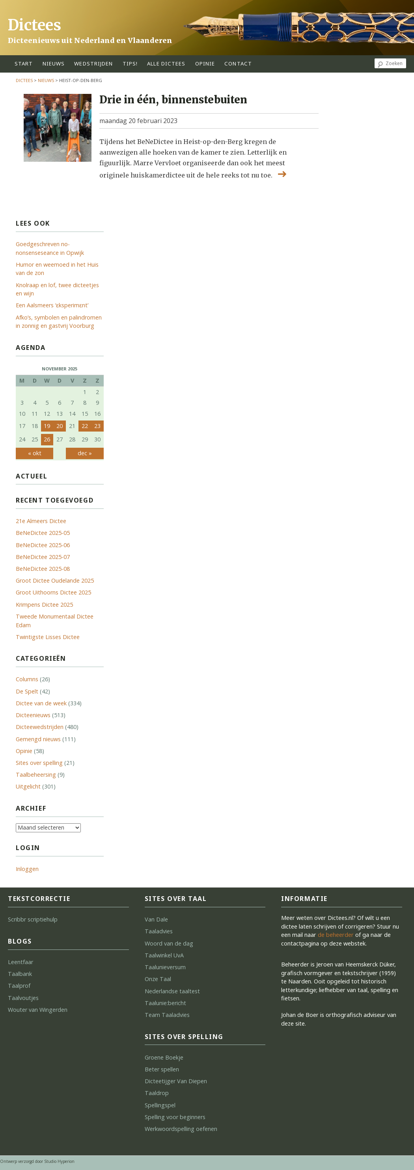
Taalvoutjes (23, 998)
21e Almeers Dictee (41, 521)
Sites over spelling (39, 762)
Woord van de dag (169, 943)
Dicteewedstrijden (39, 727)
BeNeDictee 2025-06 (43, 545)
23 (97, 426)
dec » (85, 453)
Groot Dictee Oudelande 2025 (55, 580)
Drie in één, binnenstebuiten (173, 99)
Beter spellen (162, 1069)
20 (59, 426)
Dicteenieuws (33, 715)
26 (47, 439)
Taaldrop (157, 1093)
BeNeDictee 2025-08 (43, 568)
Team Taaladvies (167, 1015)
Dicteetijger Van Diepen (176, 1081)
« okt (34, 453)
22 (85, 426)
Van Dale (156, 919)
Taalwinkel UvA (164, 955)
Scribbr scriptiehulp (33, 919)
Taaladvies (159, 931)
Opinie (24, 751)
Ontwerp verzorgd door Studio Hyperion (37, 1161)
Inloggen (27, 869)
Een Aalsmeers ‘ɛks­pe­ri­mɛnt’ (52, 305)
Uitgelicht (28, 786)
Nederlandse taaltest (172, 991)
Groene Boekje (164, 1057)
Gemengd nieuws (38, 739)
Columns (27, 679)
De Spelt (27, 691)
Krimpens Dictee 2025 (44, 604)
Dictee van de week (41, 703)
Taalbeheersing (36, 774)
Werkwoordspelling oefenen (181, 1129)
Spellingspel (160, 1105)
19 (47, 426)
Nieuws (54, 63)
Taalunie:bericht (165, 1003)
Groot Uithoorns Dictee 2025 (53, 592)
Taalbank (20, 973)
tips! (130, 63)
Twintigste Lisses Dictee (48, 637)
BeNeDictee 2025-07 (43, 557)
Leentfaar (20, 962)
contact (238, 63)
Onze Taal (158, 979)
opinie (205, 63)
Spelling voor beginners (175, 1117)
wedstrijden (93, 63)
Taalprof (19, 985)
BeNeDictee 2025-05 (43, 532)
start (24, 63)
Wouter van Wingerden (37, 1009)
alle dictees (166, 63)
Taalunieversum (165, 967)
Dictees (34, 25)
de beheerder (336, 934)
